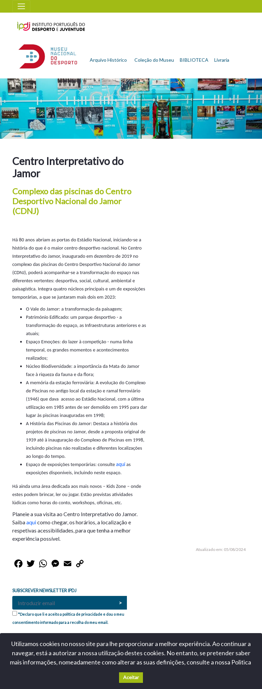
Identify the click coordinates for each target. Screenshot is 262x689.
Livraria (221, 60)
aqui (121, 464)
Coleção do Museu (154, 60)
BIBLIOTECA (194, 60)
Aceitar (131, 677)
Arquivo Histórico (108, 60)
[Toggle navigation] (21, 6)
